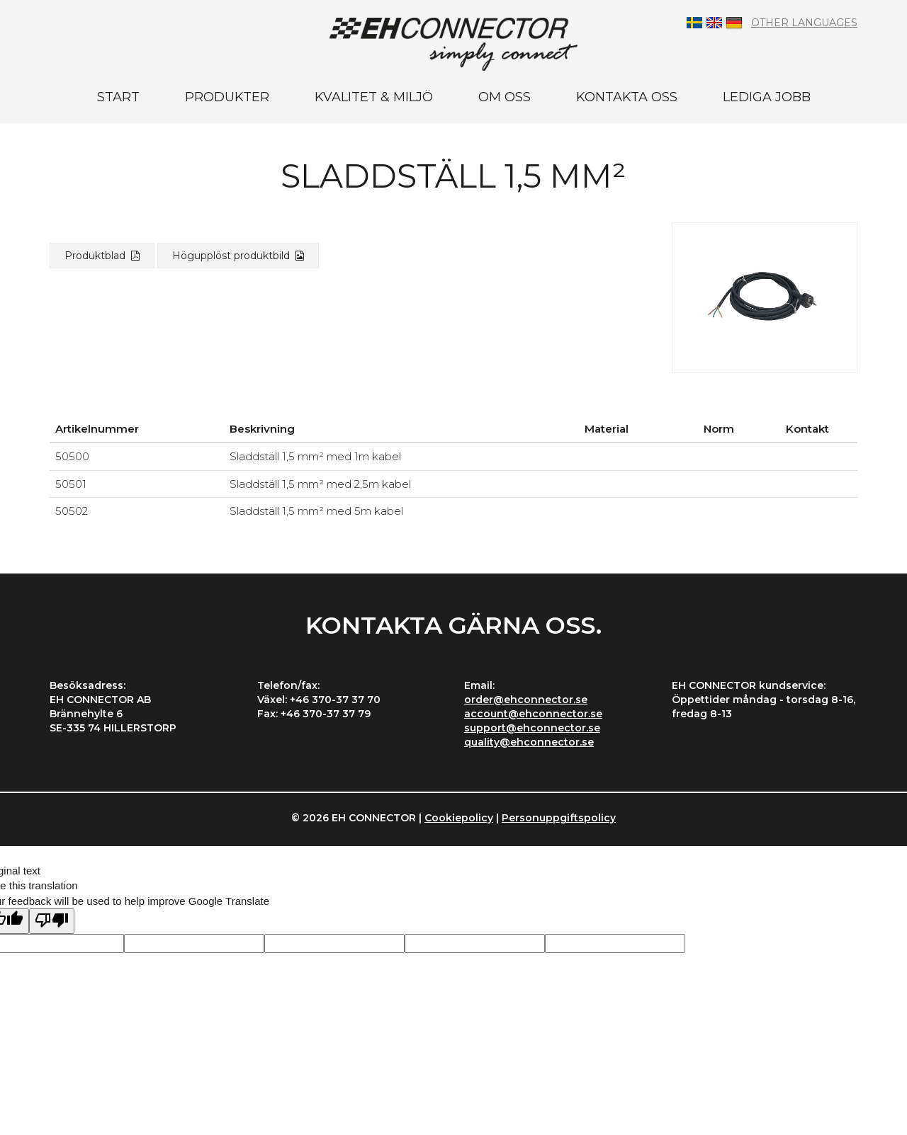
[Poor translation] (51, 920)
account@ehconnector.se (533, 713)
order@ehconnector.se (525, 699)
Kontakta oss (626, 97)
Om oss (504, 97)
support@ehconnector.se (532, 728)
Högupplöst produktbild (238, 255)
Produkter (227, 97)
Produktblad (102, 255)
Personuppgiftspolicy (559, 817)
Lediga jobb (767, 97)
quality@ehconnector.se (529, 742)
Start (118, 97)
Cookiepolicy (458, 817)
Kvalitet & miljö (374, 97)
